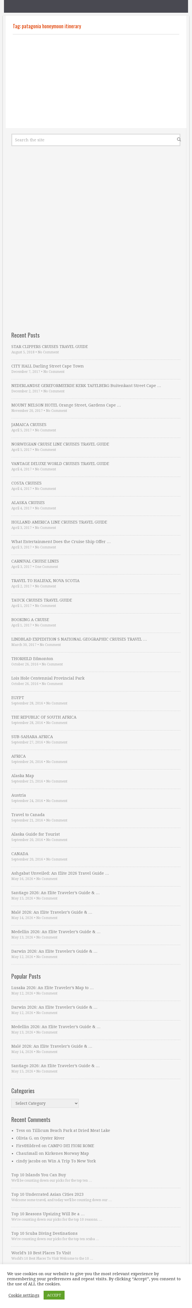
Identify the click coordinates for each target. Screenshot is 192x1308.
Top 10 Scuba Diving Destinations (44, 1233)
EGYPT (17, 697)
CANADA (19, 853)
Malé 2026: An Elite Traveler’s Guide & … (51, 912)
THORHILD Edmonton (32, 658)
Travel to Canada (28, 814)
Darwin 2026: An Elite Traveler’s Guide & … (54, 951)
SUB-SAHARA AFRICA (32, 736)
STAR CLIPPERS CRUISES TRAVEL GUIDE (49, 346)
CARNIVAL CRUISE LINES (35, 561)
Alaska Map (22, 775)
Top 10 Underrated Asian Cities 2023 (47, 1194)
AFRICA (18, 756)
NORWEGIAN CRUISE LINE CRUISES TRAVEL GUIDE (60, 444)
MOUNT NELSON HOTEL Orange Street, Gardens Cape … (66, 405)
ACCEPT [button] (54, 1295)
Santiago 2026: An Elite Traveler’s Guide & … (55, 892)
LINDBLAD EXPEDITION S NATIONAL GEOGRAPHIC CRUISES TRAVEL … (79, 639)
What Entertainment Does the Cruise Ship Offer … (61, 541)
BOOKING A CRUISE (30, 619)
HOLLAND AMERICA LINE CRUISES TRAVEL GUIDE (59, 522)
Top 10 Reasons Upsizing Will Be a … (48, 1214)
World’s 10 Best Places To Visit (41, 1253)
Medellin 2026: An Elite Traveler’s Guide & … (56, 931)
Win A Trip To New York (72, 1161)
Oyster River (52, 1138)
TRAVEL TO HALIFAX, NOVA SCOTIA (45, 580)
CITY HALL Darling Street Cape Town (47, 366)
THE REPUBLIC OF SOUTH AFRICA (43, 717)
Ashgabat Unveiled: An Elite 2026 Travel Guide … (60, 873)
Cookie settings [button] (23, 1295)
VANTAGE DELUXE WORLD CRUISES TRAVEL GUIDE (60, 463)
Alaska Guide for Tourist (35, 834)
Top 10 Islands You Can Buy (38, 1175)
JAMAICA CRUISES (28, 424)
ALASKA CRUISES (28, 502)
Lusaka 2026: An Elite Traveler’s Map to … (52, 987)
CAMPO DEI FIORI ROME (71, 1145)
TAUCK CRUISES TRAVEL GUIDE (41, 600)
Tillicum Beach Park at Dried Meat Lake (71, 1130)
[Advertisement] (96, 81)
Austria (18, 795)
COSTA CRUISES (26, 483)
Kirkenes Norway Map (67, 1153)
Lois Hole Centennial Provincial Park (47, 678)
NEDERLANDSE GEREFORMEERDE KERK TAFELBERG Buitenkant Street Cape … (86, 385)
